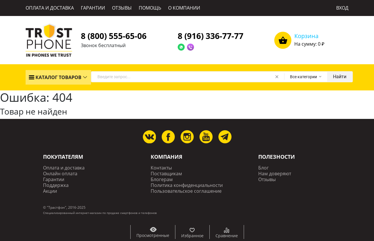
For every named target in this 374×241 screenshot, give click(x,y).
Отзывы (267, 179)
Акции (50, 191)
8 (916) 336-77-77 (210, 35)
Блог (263, 168)
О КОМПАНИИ (184, 8)
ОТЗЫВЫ (122, 8)
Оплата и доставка (64, 168)
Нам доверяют (274, 174)
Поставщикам (166, 174)
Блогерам (162, 179)
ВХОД (342, 8)
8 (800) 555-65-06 (114, 35)
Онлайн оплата (60, 174)
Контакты (161, 168)
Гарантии (53, 179)
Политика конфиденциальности (187, 185)
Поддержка (56, 185)
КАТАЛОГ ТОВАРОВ (55, 77)
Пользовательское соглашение (186, 191)
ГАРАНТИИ (93, 8)
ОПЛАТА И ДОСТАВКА (50, 8)
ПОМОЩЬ (150, 8)
